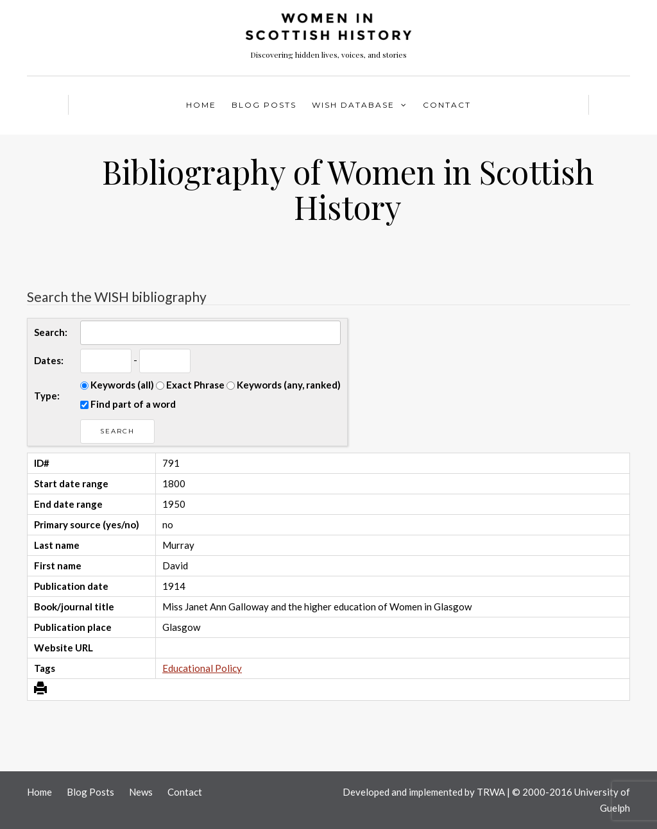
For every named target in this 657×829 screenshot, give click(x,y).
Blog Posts (264, 105)
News (141, 792)
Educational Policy (202, 668)
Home (201, 105)
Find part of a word (128, 404)
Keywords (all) (117, 384)
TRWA (491, 792)
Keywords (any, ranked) (283, 384)
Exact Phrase (190, 384)
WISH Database (353, 105)
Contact (447, 105)
